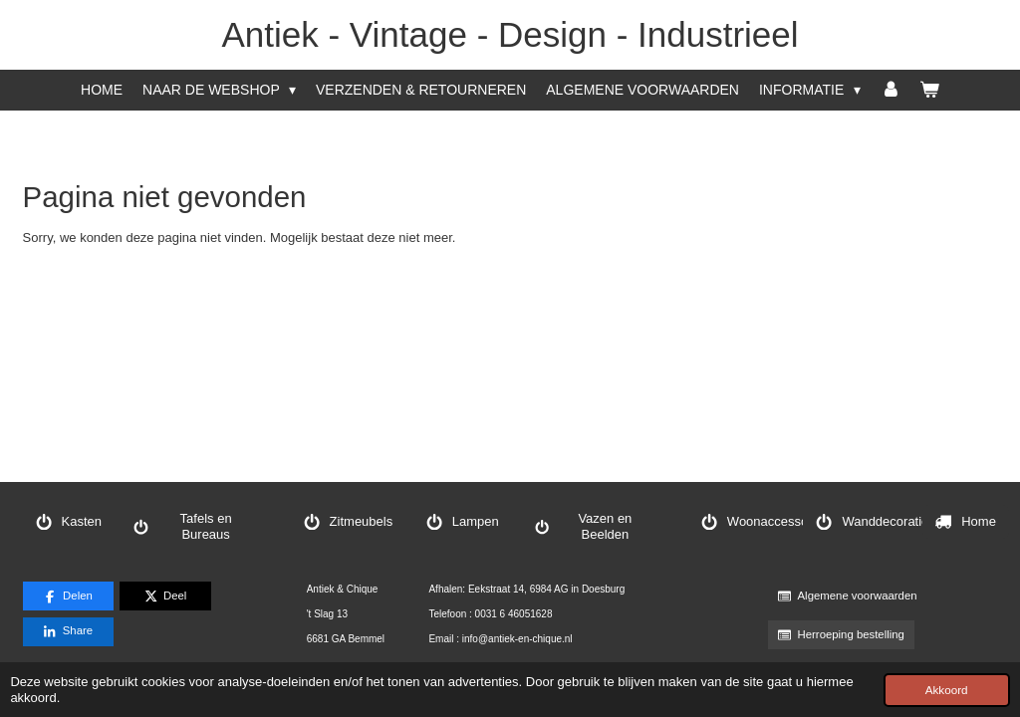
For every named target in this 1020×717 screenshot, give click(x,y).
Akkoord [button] (946, 689)
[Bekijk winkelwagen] (929, 90)
